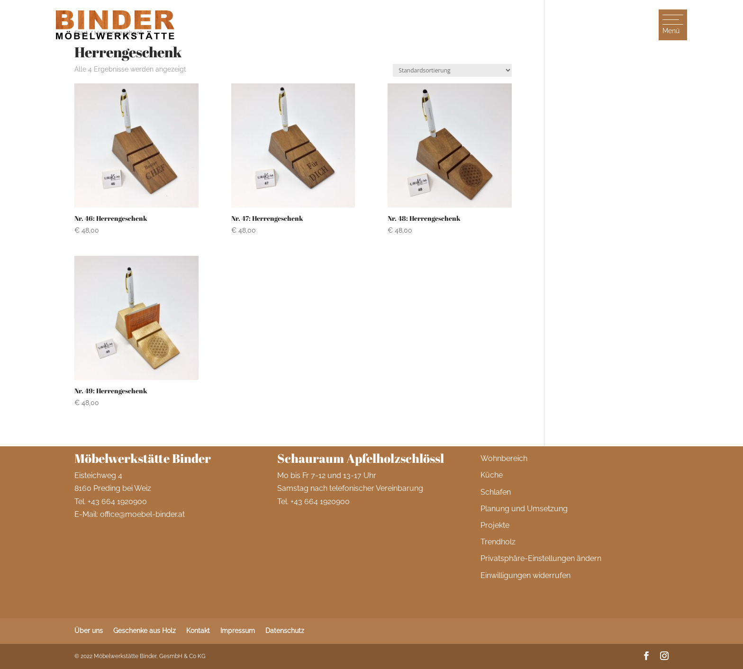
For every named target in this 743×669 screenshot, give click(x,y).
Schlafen (495, 492)
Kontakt (198, 630)
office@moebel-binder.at (142, 514)
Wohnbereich (503, 458)
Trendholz (498, 541)
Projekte (494, 525)
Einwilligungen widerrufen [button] (525, 575)
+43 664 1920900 (117, 501)
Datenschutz (284, 630)
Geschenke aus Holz (144, 630)
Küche (491, 474)
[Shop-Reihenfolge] (452, 70)
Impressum (237, 630)
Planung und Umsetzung (524, 508)
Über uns (88, 630)
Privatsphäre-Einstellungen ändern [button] (540, 558)
